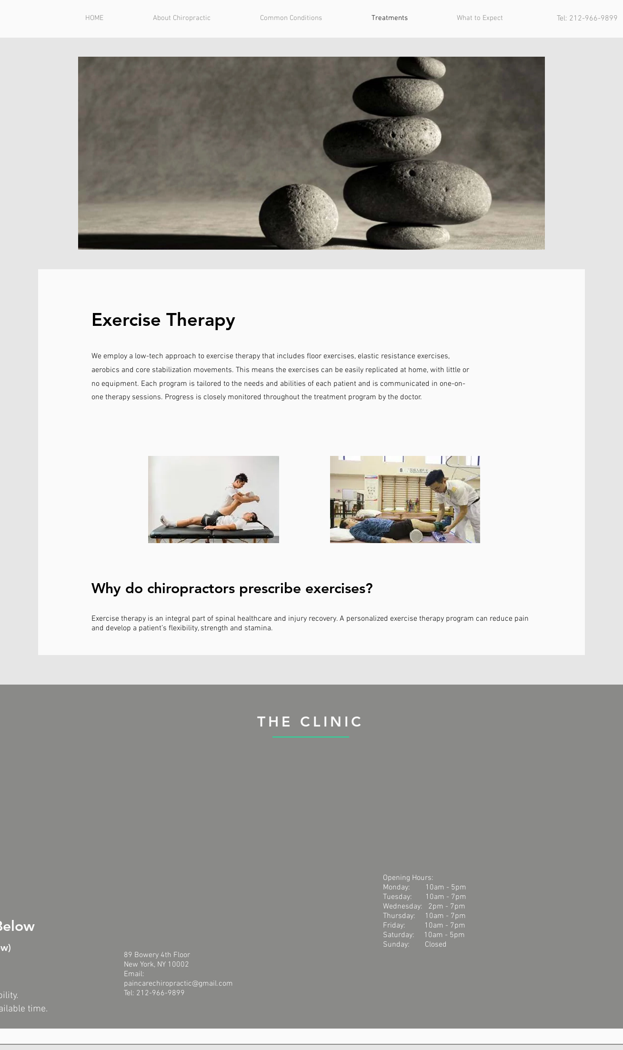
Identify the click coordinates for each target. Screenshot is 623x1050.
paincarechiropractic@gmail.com (178, 984)
